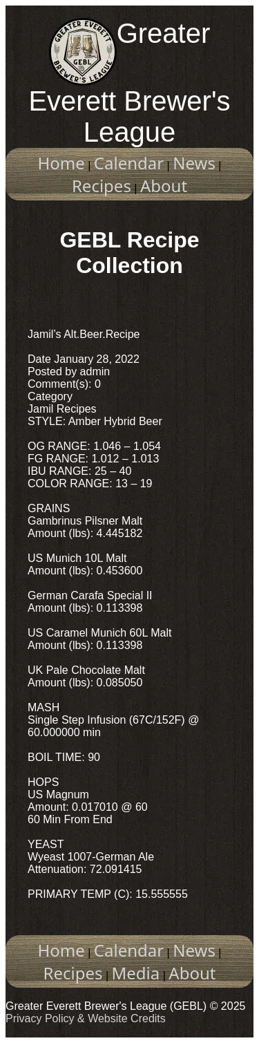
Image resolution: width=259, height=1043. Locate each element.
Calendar (129, 162)
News (194, 162)
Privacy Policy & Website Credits (86, 1018)
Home (61, 162)
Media (136, 972)
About (163, 185)
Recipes (101, 185)
